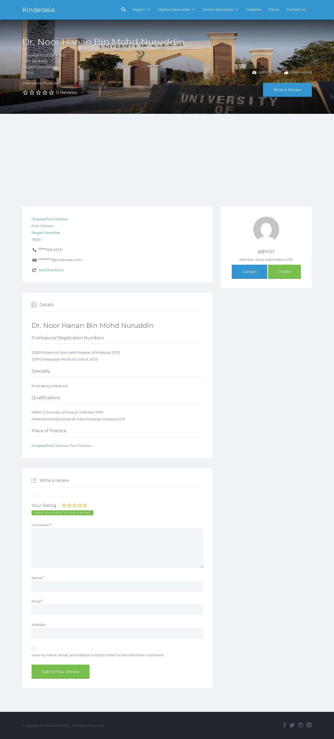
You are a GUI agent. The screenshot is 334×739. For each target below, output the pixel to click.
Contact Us (296, 9)
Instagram (300, 725)
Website (39, 625)
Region (139, 9)
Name (38, 578)
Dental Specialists (218, 9)
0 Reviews (66, 92)
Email (37, 601)
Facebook (284, 725)
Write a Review (287, 89)
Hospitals (253, 9)
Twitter (292, 725)
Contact (249, 271)
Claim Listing (298, 72)
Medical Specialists (174, 9)
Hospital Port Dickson (50, 446)
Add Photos (265, 72)
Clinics (274, 9)
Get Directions (51, 270)
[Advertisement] (167, 153)
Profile (284, 271)
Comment (41, 525)
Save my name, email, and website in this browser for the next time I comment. (98, 655)
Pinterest (309, 725)
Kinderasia (38, 10)
